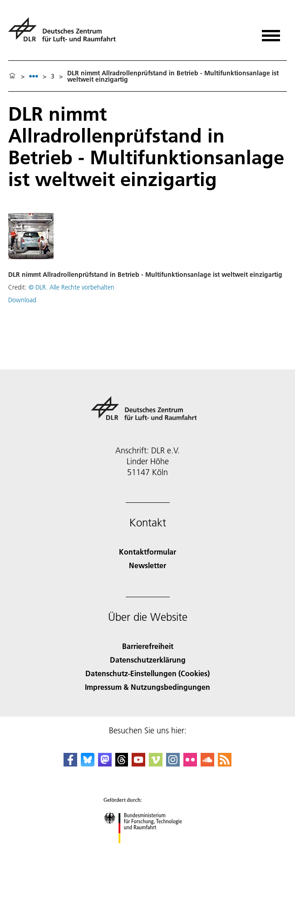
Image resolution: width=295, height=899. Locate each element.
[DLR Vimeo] (155, 763)
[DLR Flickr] (190, 763)
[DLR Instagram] (173, 763)
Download (22, 300)
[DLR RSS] (224, 763)
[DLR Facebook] (70, 763)
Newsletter (147, 565)
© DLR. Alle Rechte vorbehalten (71, 287)
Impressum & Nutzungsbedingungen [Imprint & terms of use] (147, 687)
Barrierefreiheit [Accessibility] (147, 646)
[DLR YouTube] (138, 763)
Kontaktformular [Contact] (147, 551)
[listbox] (33, 76)
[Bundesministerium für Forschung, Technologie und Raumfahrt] (148, 851)
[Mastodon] (105, 763)
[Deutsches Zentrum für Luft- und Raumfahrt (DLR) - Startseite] (65, 33)
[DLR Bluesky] (87, 763)
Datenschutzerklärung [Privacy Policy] (148, 659)
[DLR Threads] (121, 763)
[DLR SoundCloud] (207, 763)
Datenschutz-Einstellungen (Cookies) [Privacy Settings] (147, 673)
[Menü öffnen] (271, 32)
